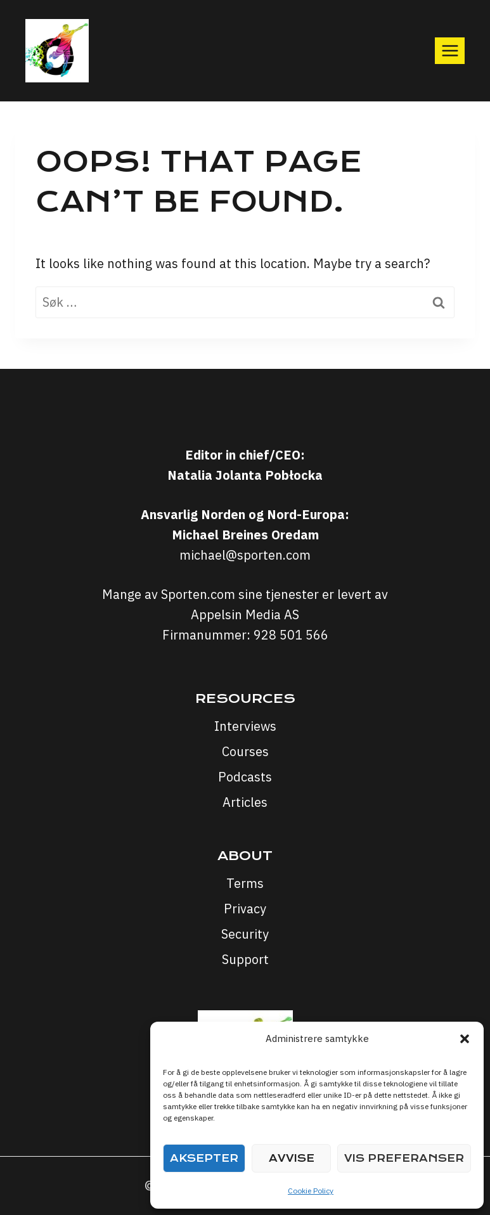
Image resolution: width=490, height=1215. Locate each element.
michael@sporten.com (245, 554)
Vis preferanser (404, 1158)
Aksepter (204, 1158)
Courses (245, 751)
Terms (245, 883)
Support (245, 959)
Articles (245, 802)
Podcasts (245, 776)
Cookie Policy (310, 1190)
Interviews (245, 726)
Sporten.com (199, 594)
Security (245, 933)
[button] (464, 1038)
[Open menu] (450, 50)
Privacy (245, 908)
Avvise (291, 1158)
